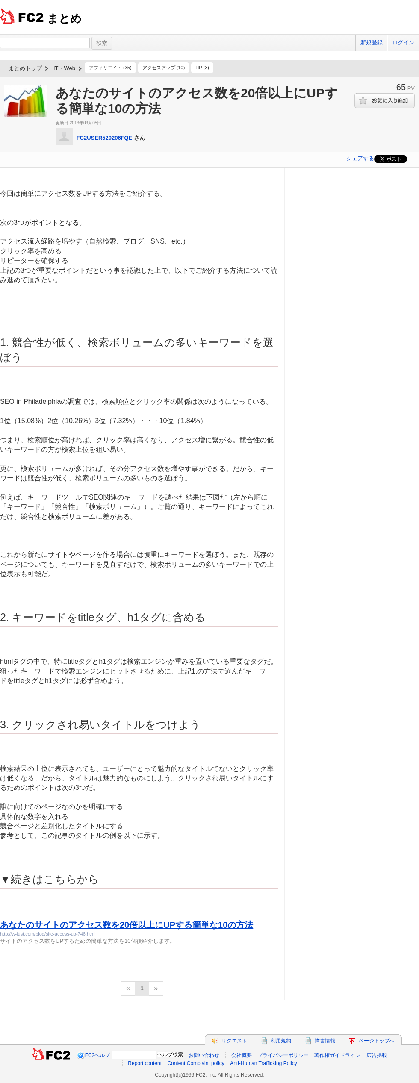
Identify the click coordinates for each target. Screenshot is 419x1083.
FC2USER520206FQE (105, 138)
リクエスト (234, 1041)
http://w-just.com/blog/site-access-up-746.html (48, 933)
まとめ (64, 18)
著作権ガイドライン (337, 1055)
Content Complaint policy (195, 1063)
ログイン (403, 42)
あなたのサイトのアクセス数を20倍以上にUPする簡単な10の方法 (126, 925)
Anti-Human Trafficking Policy (263, 1063)
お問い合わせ (204, 1055)
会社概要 (241, 1055)
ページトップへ (377, 1041)
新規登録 (371, 42)
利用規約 (281, 1041)
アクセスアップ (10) (163, 67)
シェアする (360, 158)
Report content (145, 1063)
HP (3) (202, 67)
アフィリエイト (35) (110, 67)
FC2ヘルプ (97, 1055)
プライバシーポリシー (283, 1055)
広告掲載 (376, 1055)
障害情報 (325, 1041)
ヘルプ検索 (170, 1054)
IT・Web (64, 68)
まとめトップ (25, 68)
